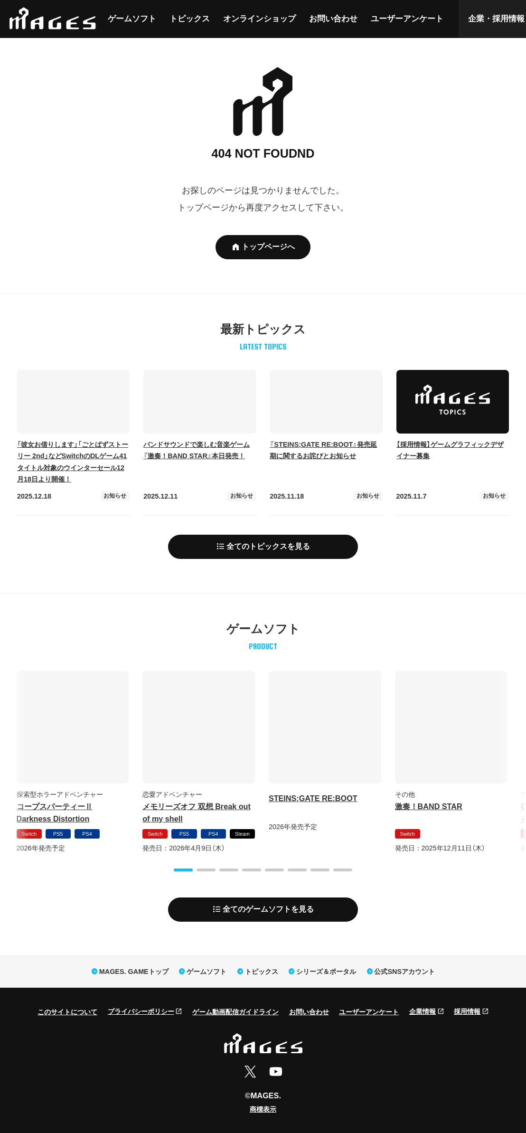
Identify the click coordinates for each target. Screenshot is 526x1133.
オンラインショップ (259, 18)
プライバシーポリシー (141, 1011)
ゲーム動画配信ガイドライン (235, 1012)
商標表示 (263, 1109)
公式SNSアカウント (404, 971)
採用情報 (467, 1011)
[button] (183, 870)
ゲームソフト (132, 18)
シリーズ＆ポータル (326, 971)
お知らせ (114, 496)
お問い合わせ (333, 18)
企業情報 (422, 1011)
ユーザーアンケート (407, 18)
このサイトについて (67, 1012)
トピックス (189, 18)
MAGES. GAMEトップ (134, 971)
